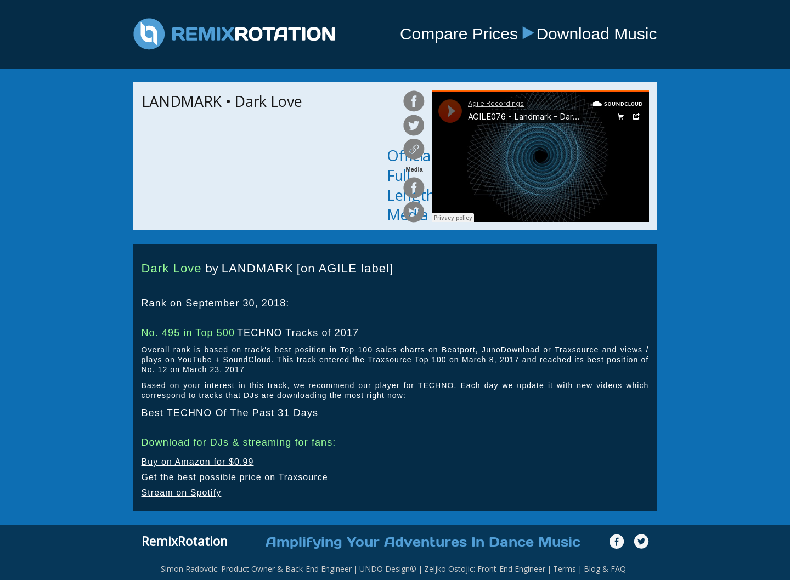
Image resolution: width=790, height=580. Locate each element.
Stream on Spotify (182, 492)
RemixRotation (185, 541)
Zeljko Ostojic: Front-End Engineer (484, 569)
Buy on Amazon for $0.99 (198, 462)
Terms (564, 569)
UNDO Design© (387, 569)
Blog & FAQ (605, 569)
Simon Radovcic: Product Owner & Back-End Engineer (256, 569)
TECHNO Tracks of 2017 (298, 332)
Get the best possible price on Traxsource (235, 477)
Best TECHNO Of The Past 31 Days (230, 412)
